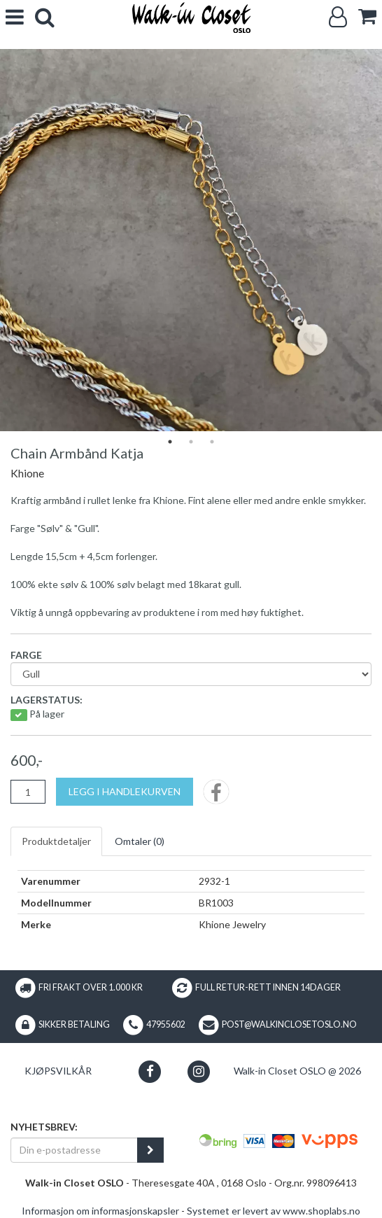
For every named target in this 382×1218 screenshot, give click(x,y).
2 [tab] (191, 442)
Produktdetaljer (56, 841)
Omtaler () (139, 841)
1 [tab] (170, 442)
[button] (150, 1071)
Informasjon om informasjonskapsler (100, 1211)
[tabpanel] (191, 240)
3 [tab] (212, 442)
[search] (44, 17)
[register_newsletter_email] (150, 1150)
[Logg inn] (338, 17)
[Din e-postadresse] (74, 1150)
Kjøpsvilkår (58, 1071)
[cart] (367, 16)
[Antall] (27, 792)
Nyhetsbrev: (44, 1127)
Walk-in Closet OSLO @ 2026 (297, 1071)
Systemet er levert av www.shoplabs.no (273, 1211)
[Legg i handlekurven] (124, 792)
